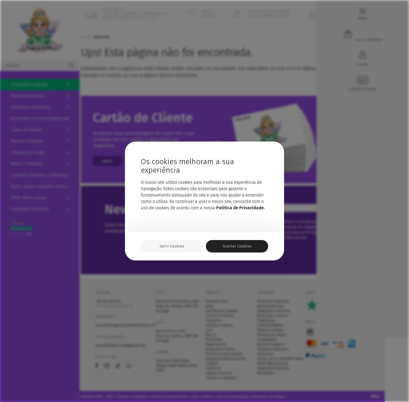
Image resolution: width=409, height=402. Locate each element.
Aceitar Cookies (237, 246)
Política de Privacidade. (240, 207)
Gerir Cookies (172, 246)
